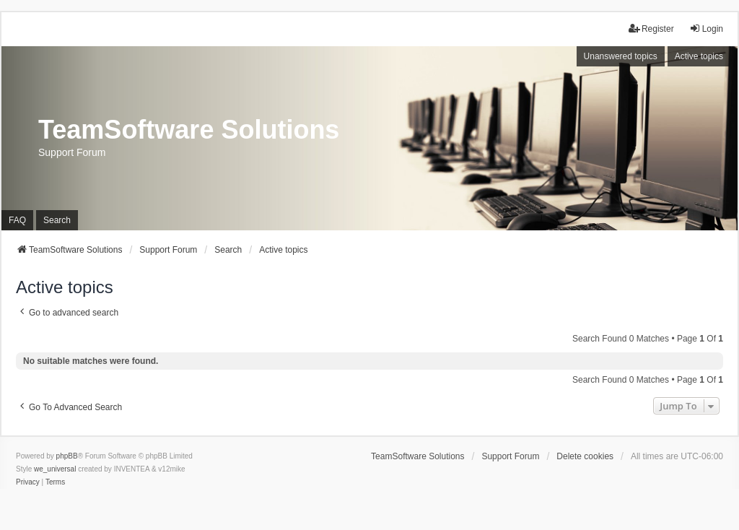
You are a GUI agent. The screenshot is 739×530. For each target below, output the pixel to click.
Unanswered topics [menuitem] (620, 56)
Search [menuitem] (57, 220)
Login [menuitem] (706, 28)
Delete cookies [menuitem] (584, 456)
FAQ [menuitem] (17, 220)
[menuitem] (28, 482)
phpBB (67, 456)
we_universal (55, 469)
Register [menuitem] (651, 28)
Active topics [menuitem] (699, 56)
